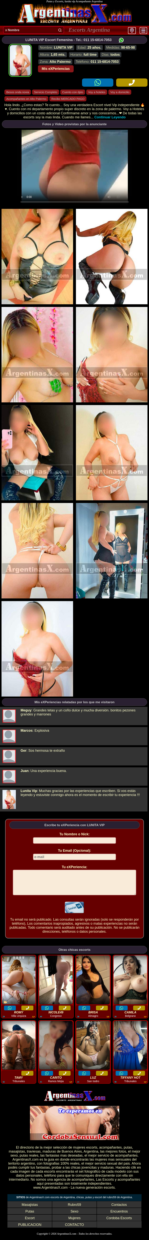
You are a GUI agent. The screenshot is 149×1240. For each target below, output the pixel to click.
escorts (91, 1152)
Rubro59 (74, 1209)
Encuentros (119, 1216)
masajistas (17, 1156)
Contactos (119, 1209)
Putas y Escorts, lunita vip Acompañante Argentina (74, 1)
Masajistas (30, 1209)
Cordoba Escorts (119, 1223)
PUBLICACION (29, 1229)
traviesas (34, 1156)
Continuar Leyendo (110, 117)
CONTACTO (74, 1229)
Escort (30, 1223)
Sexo (74, 1216)
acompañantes (110, 1152)
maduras (49, 1156)
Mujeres (74, 1223)
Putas (29, 1216)
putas (128, 1152)
